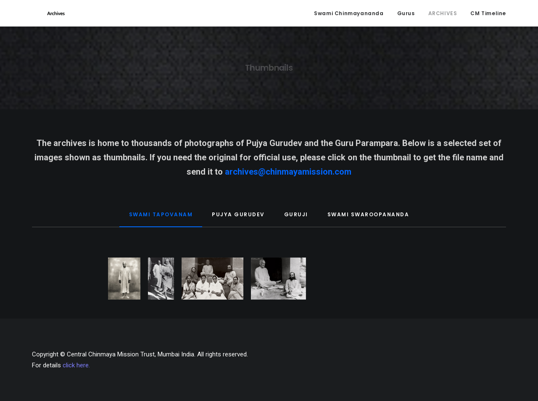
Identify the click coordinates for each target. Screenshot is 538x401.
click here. (76, 365)
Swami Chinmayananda (348, 15)
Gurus (406, 15)
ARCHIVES (442, 15)
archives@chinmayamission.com (288, 175)
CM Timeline (488, 15)
